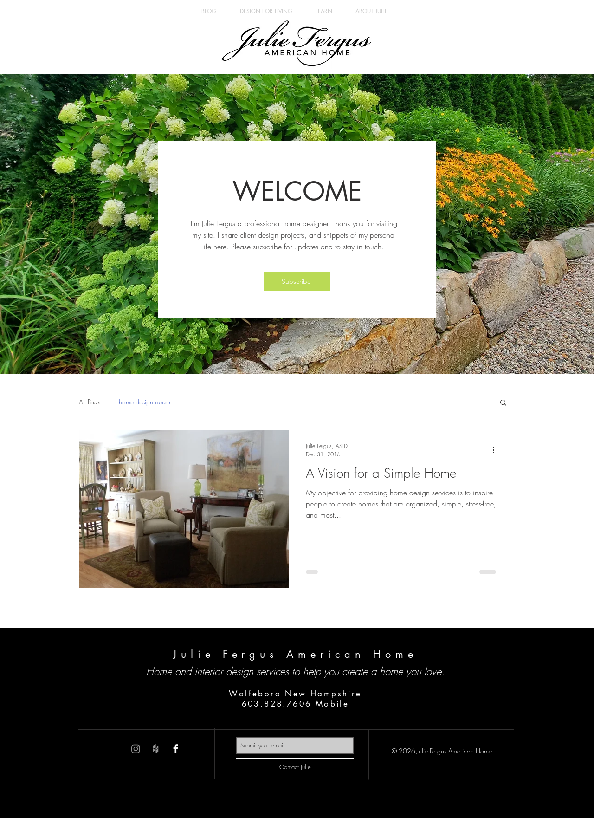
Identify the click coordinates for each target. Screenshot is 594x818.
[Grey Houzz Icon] (155, 748)
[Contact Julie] (295, 767)
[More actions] (496, 449)
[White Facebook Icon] (175, 748)
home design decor (145, 401)
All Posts (89, 401)
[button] (297, 281)
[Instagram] (136, 748)
